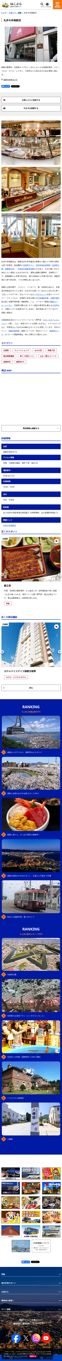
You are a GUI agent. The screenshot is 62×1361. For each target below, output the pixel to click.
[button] (2, 574)
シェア (5, 86)
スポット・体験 (15, 13)
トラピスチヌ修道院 (15, 1098)
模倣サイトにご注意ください (31, 1320)
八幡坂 (10, 1139)
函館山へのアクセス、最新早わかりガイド (24, 752)
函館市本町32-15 (10, 79)
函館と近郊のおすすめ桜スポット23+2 (23, 793)
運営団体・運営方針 (21, 1323)
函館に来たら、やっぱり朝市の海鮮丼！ (23, 834)
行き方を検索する (20, 108)
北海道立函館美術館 (26, 269)
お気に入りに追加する (21, 100)
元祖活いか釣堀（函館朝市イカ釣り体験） (24, 1057)
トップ (3, 13)
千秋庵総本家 (43, 298)
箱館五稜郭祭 (14, 331)
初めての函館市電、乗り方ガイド (21, 917)
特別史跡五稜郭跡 (43, 265)
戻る (18, 687)
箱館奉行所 (9, 269)
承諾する (33, 1356)
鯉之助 (7, 585)
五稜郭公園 (11, 974)
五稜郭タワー (28, 265)
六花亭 (55, 305)
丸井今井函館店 (9, 525)
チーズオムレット (39, 294)
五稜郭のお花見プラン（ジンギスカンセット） (26, 1015)
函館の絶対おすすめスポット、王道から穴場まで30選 (29, 875)
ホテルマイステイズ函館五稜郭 (20, 671)
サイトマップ (37, 1323)
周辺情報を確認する (41, 428)
